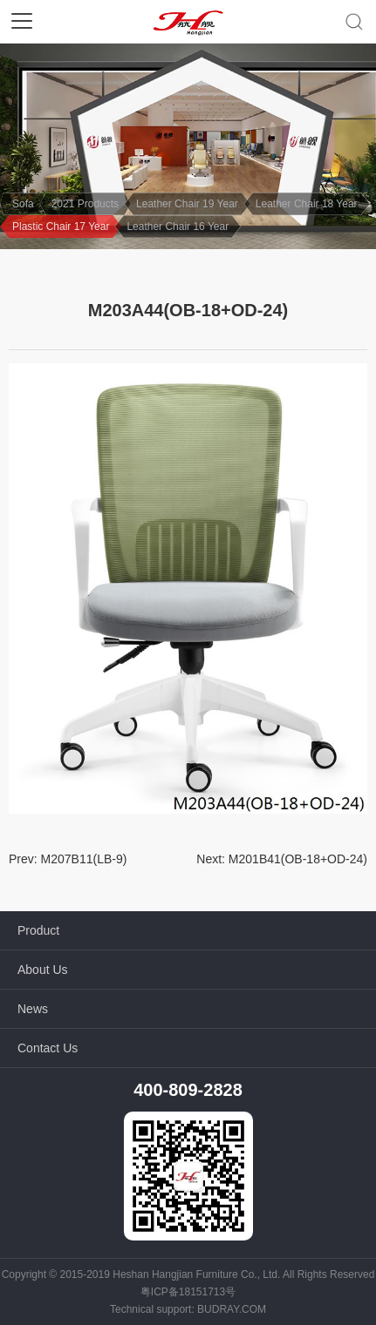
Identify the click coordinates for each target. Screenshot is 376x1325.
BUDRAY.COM (231, 1309)
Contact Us (47, 1048)
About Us (42, 970)
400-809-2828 (188, 1089)
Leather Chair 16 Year (177, 226)
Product (38, 930)
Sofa (23, 204)
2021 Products (85, 204)
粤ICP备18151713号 (188, 1292)
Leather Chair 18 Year (307, 204)
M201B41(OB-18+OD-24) (298, 859)
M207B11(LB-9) (84, 859)
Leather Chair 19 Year (187, 204)
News (32, 1009)
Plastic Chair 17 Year (60, 226)
